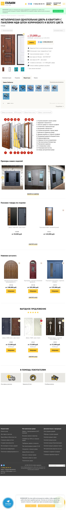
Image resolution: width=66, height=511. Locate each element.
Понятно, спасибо (58, 11)
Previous (2, 247)
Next (63, 247)
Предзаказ (17, 308)
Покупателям (5, 464)
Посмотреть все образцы (57, 82)
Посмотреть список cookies (46, 505)
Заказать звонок (49, 3)
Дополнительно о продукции (52, 464)
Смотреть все (33, 314)
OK (31, 505)
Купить (31, 42)
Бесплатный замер (57, 3)
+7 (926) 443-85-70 (38, 4)
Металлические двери (29, 464)
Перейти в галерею (33, 264)
